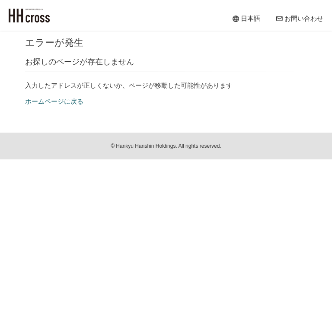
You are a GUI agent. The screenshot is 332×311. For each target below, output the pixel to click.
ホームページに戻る (54, 101)
